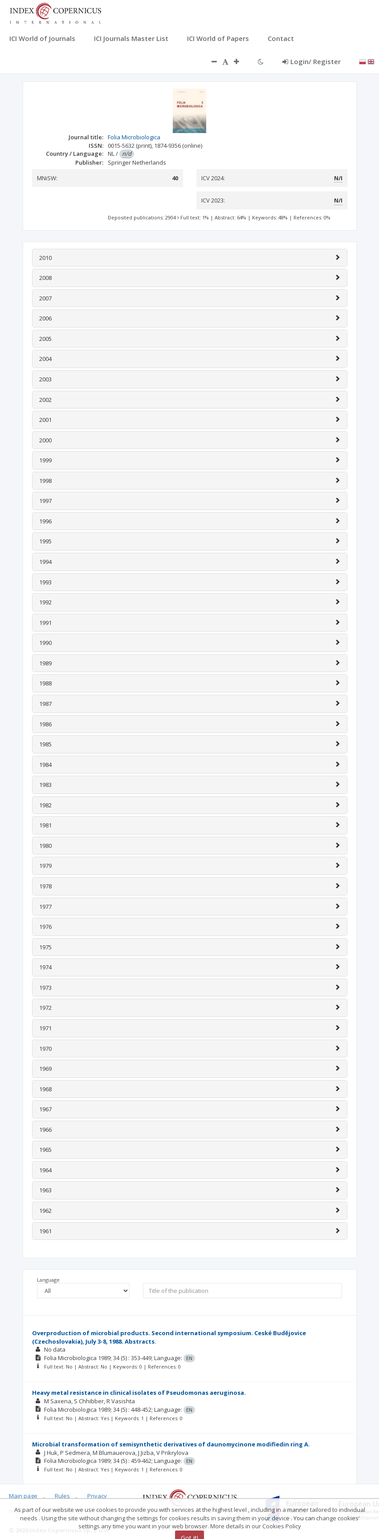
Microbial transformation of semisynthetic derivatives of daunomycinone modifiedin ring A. (171, 1444)
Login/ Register (311, 61)
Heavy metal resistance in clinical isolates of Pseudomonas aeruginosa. (139, 1393)
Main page (23, 1496)
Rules (62, 1496)
